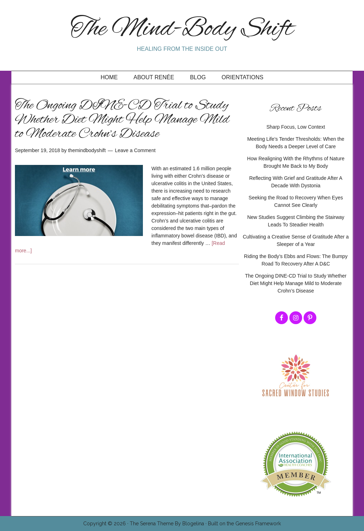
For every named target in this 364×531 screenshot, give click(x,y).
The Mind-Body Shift (182, 29)
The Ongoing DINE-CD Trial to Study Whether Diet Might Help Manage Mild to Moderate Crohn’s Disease (122, 120)
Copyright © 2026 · (106, 523)
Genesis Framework (258, 523)
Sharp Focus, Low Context (296, 127)
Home (109, 77)
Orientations (242, 77)
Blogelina (193, 523)
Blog (197, 77)
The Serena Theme (151, 523)
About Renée (154, 77)
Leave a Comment (135, 150)
